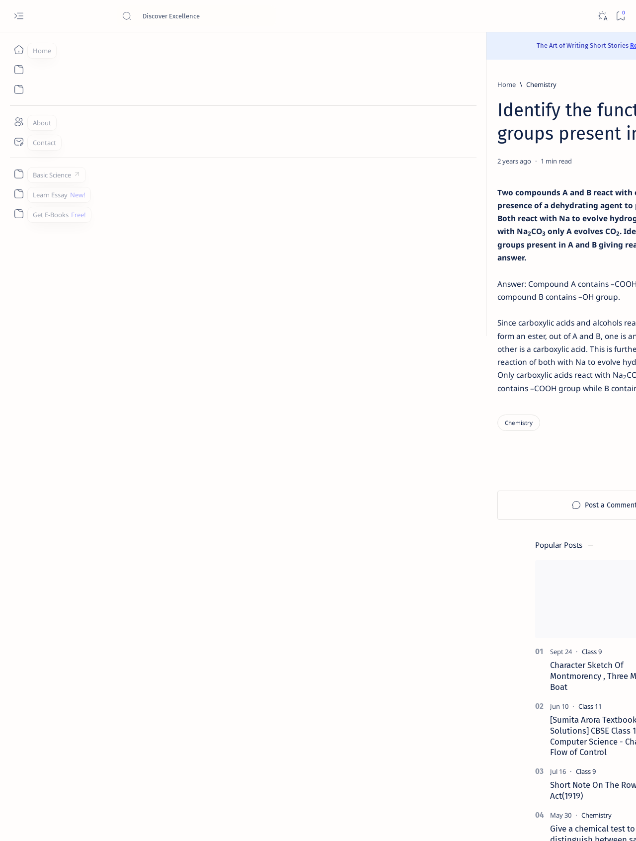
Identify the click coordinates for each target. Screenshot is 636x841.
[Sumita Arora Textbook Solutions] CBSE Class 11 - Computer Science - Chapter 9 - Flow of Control (544, 275)
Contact (482, 767)
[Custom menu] (18, 174)
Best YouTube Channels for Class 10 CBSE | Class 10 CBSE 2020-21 (547, 659)
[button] (595, 110)
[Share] (436, 161)
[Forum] (521, 684)
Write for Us (488, 776)
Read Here (377, 45)
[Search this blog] (196, 15)
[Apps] (576, 564)
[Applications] (504, 564)
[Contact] (18, 142)
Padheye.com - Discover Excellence (123, 821)
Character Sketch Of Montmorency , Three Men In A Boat (542, 216)
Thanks (526, 776)
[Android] (576, 539)
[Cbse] (518, 640)
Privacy (554, 767)
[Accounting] (576, 514)
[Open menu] (18, 16)
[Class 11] (526, 246)
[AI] (504, 490)
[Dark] (602, 16)
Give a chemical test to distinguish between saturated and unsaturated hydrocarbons (544, 379)
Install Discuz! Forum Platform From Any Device (542, 703)
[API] (576, 490)
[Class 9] (528, 191)
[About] (18, 122)
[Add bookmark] (411, 161)
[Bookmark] (620, 16)
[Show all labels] (491, 587)
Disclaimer (519, 767)
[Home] (18, 50)
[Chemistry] (107, 84)
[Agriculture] (504, 539)
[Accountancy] (504, 514)
